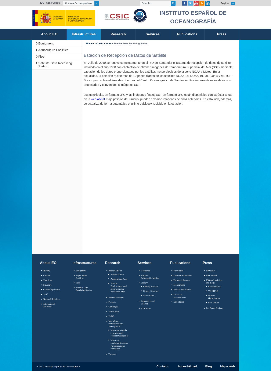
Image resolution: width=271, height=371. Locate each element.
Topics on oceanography (180, 295)
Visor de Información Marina (150, 276)
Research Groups (116, 297)
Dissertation (179, 302)
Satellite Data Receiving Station (55, 64)
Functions (47, 280)
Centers (46, 275)
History (46, 271)
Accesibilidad (187, 366)
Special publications (183, 289)
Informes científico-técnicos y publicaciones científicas (119, 344)
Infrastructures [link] (84, 34)
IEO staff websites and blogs (214, 281)
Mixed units (113, 311)
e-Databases (148, 295)
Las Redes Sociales (214, 308)
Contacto (162, 366)
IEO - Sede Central (50, 2)
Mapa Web (227, 366)
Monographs (179, 285)
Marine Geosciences (214, 296)
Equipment (46, 43)
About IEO (48, 263)
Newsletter (178, 271)
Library (144, 283)
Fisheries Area (117, 274)
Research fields (115, 271)
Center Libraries (150, 291)
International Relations (49, 305)
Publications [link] (187, 34)
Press (207, 263)
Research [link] (118, 34)
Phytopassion (214, 286)
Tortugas (112, 354)
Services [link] (153, 34)
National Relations (51, 299)
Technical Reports (182, 280)
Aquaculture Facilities (53, 50)
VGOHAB (213, 291)
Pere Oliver (213, 302)
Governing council (51, 289)
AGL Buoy (146, 308)
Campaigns (113, 307)
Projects (112, 302)
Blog (208, 366)
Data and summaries (183, 275)
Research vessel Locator (148, 302)
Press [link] (221, 34)
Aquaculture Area (119, 279)
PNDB (111, 316)
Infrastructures (103, 43)
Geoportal (145, 271)
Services (145, 263)
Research (112, 263)
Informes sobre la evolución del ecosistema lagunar (119, 333)
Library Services (151, 286)
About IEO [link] (49, 34)
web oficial (98, 99)
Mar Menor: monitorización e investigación (115, 324)
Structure (47, 285)
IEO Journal (211, 275)
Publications (180, 263)
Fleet (41, 56)
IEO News (210, 271)
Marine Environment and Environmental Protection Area (119, 287)
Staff (45, 294)
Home (89, 43)
